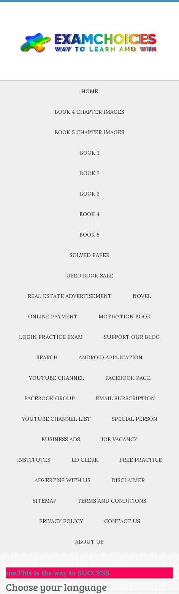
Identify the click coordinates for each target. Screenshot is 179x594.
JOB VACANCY (119, 439)
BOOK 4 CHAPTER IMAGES (89, 111)
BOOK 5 (89, 234)
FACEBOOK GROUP (49, 398)
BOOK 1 (89, 152)
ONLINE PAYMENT (53, 316)
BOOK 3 (90, 193)
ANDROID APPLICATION (111, 357)
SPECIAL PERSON (134, 418)
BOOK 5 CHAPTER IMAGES (89, 132)
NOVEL (142, 296)
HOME (89, 91)
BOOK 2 (90, 173)
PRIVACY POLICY (61, 521)
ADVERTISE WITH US (62, 480)
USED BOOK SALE (89, 275)
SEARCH (47, 357)
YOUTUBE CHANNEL (56, 378)
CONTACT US (122, 521)
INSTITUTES (34, 459)
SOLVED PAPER (89, 255)
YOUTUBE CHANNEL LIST (56, 418)
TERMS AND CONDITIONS (112, 500)
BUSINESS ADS (60, 439)
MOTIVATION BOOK (124, 316)
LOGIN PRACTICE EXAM (51, 337)
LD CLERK (84, 459)
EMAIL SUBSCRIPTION (125, 398)
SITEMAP (45, 500)
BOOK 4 (89, 214)
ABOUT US (89, 541)
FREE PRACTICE (140, 459)
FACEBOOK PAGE (127, 378)
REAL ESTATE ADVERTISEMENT (70, 296)
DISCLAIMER (128, 480)
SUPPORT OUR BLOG (132, 337)
